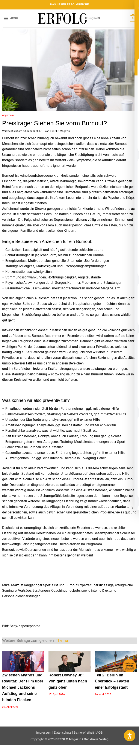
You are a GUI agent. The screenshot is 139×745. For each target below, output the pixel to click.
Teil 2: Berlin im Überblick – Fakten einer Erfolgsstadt (112, 681)
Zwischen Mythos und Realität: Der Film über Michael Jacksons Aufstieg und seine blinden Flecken (22, 687)
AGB (99, 732)
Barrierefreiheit (84, 732)
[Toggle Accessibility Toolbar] (130, 736)
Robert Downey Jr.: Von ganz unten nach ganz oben (67, 681)
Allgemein (8, 115)
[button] (10, 18)
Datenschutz (62, 732)
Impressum (43, 732)
